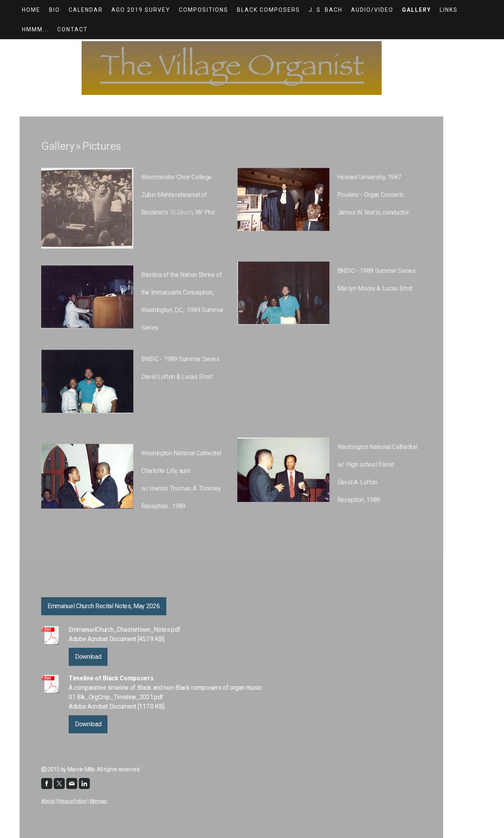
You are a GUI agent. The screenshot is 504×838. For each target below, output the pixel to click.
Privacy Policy (72, 801)
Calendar (86, 10)
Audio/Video (372, 10)
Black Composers (268, 10)
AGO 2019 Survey (140, 10)
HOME (31, 10)
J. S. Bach (325, 10)
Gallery (416, 10)
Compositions (203, 10)
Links (449, 10)
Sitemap (98, 801)
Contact (72, 29)
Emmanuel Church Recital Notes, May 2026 (103, 606)
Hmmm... (35, 29)
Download (88, 656)
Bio (54, 10)
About (48, 801)
